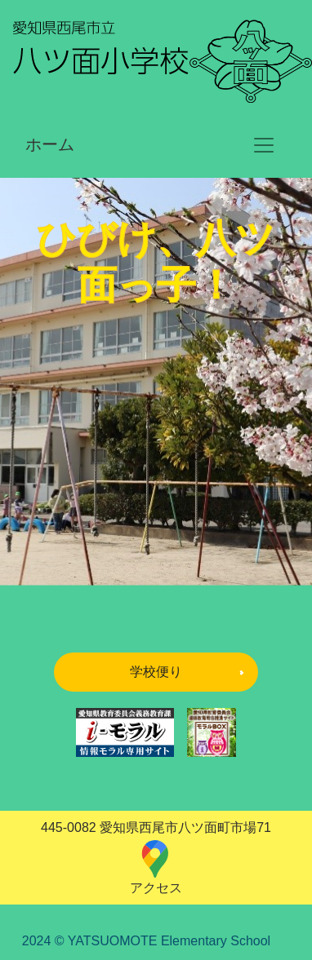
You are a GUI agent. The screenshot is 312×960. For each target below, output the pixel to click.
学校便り (156, 672)
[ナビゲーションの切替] (264, 145)
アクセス (156, 866)
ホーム (49, 144)
